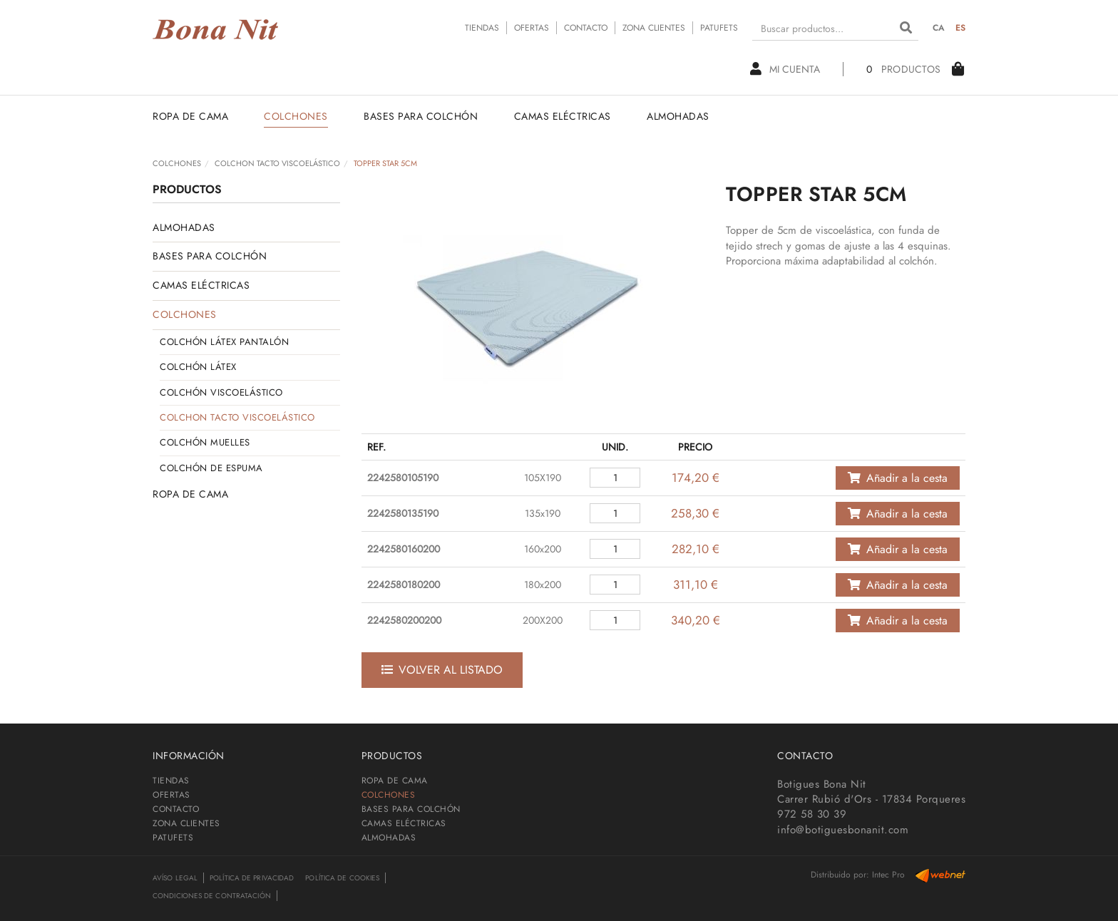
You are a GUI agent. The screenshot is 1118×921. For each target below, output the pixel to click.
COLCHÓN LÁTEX (198, 367)
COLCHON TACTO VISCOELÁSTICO (277, 163)
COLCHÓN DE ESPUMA (211, 468)
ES (960, 27)
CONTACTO (585, 27)
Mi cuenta (785, 69)
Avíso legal (175, 878)
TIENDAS (482, 27)
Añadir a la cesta (898, 478)
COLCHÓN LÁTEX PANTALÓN (224, 342)
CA (939, 27)
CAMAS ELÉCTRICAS (201, 285)
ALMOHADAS (184, 227)
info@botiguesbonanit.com (842, 830)
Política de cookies (342, 878)
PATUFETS (719, 27)
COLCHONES (177, 163)
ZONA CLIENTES (653, 27)
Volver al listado (442, 670)
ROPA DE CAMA (190, 494)
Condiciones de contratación (212, 895)
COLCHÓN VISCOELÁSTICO (221, 392)
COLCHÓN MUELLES (205, 442)
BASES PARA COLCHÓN (210, 256)
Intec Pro (888, 874)
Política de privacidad (252, 878)
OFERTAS (531, 27)
